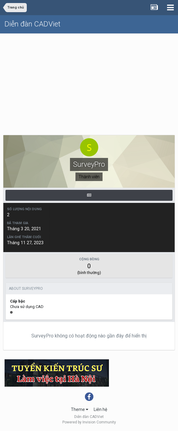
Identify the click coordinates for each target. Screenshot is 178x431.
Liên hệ (100, 409)
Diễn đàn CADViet (33, 24)
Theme (79, 409)
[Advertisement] (89, 79)
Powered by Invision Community (89, 422)
